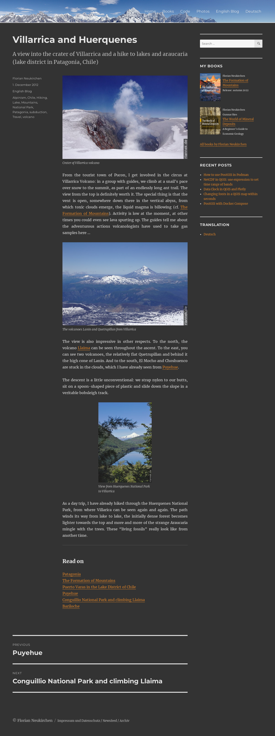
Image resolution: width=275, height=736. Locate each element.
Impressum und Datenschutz (78, 721)
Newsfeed (110, 721)
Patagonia (71, 574)
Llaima (84, 348)
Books (168, 11)
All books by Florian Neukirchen (223, 144)
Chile (31, 97)
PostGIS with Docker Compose (226, 204)
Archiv (124, 721)
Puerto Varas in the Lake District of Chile (99, 587)
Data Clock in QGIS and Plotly (225, 189)
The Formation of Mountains (88, 580)
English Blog (227, 11)
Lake (16, 102)
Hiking (42, 97)
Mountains (29, 102)
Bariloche (71, 606)
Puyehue (170, 367)
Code (185, 11)
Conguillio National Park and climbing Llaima (103, 599)
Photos (203, 11)
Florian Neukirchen (27, 78)
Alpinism (19, 97)
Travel (17, 117)
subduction (38, 112)
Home (150, 11)
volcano (28, 117)
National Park (23, 107)
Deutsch (253, 11)
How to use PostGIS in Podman (226, 175)
